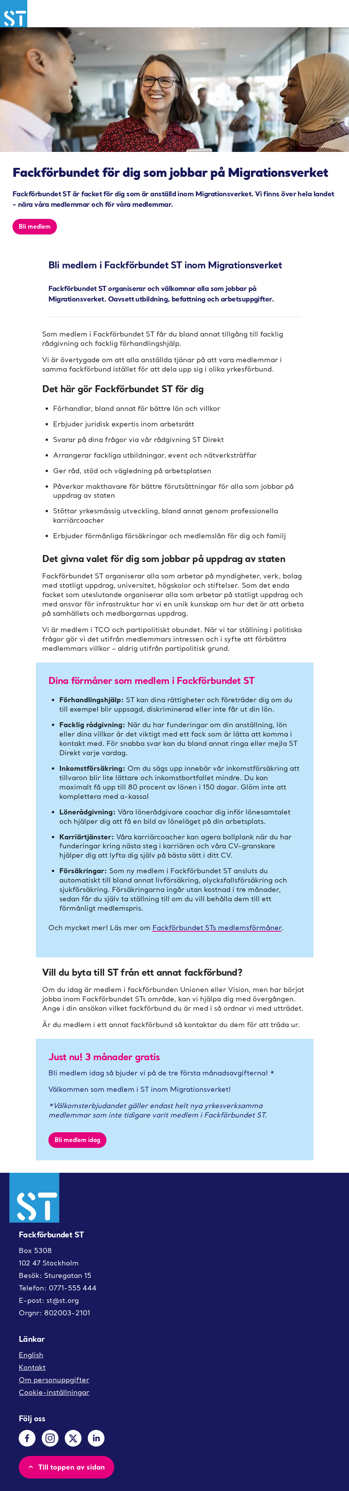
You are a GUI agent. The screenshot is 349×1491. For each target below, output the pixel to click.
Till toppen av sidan (66, 1467)
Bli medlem (35, 226)
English (31, 1354)
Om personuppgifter (54, 1379)
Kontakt (32, 1367)
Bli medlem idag (77, 1140)
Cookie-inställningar (54, 1392)
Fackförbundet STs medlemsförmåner (217, 927)
